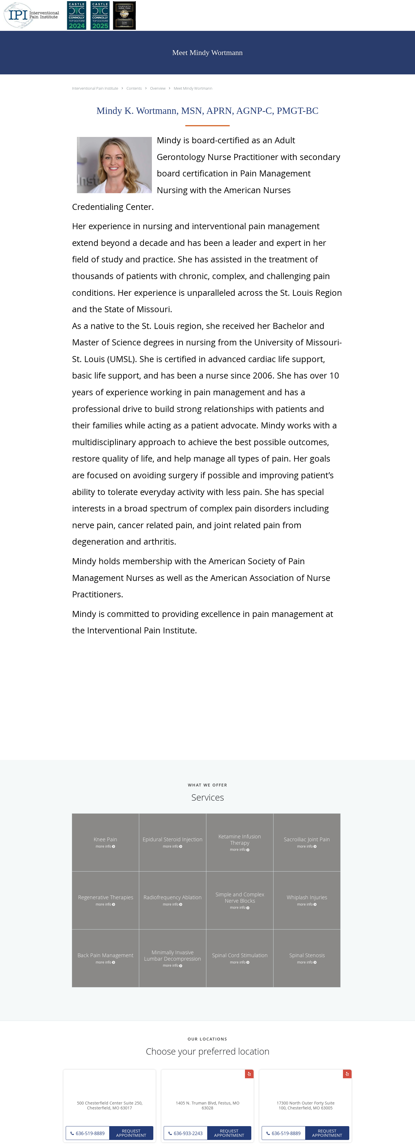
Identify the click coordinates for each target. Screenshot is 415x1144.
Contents (135, 88)
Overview (158, 88)
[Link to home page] (70, 15)
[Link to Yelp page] (249, 1074)
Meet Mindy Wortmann (193, 88)
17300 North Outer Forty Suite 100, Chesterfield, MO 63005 (306, 1106)
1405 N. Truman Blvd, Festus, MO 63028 (207, 1106)
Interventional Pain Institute (95, 88)
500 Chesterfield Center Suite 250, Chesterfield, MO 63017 (109, 1106)
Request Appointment (131, 1133)
